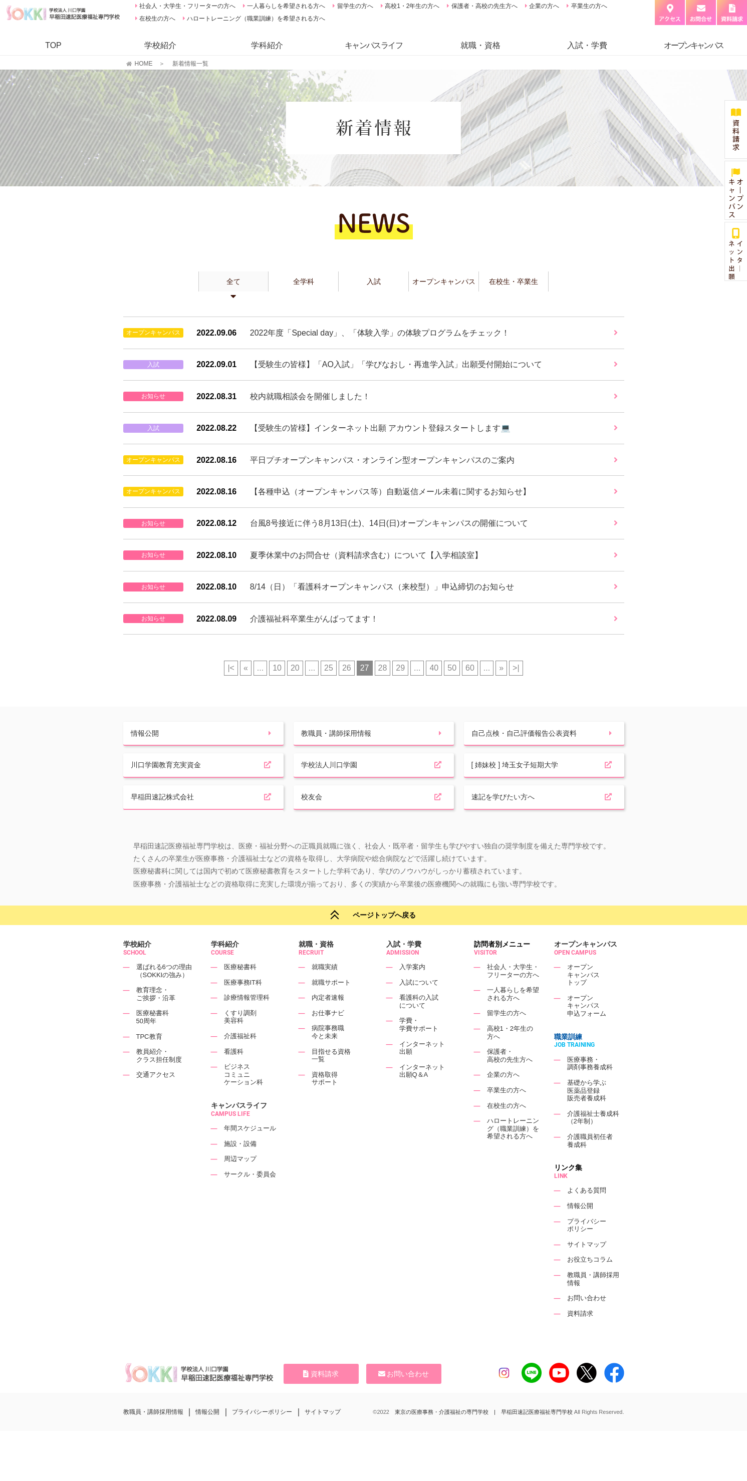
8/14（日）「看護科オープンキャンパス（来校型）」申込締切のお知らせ (382, 586)
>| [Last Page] (516, 668)
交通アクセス (155, 1097)
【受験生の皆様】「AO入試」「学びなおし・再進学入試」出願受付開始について (396, 364)
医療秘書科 (240, 990)
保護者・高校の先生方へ (483, 6)
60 (469, 668)
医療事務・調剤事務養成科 (590, 1086)
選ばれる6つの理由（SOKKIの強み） (164, 994)
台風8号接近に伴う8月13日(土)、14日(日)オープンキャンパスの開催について (389, 523)
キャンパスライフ (239, 1128)
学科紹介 (267, 45)
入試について (418, 1005)
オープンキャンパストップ (583, 997)
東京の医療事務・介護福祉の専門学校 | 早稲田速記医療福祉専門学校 (484, 1434)
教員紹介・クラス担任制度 (159, 1078)
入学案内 (412, 990)
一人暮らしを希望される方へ (285, 6)
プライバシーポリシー (586, 1248)
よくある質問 (586, 1213)
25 (328, 668)
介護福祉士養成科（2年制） (593, 1140)
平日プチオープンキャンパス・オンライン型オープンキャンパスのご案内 (382, 460)
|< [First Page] (230, 668)
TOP (53, 45)
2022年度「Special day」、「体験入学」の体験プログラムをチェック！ (380, 333)
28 (382, 668)
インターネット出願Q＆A (422, 1093)
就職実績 (325, 990)
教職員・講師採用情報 (153, 1434)
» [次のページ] (501, 668)
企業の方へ (543, 6)
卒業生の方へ (588, 6)
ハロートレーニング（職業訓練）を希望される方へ (255, 18)
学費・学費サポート (418, 1047)
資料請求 (580, 1336)
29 (400, 668)
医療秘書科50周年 (152, 1040)
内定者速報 (328, 1020)
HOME (144, 63)
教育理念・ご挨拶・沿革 (155, 1017)
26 (346, 668)
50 (451, 668)
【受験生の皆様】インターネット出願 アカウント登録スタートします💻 (380, 428)
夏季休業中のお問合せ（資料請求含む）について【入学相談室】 (366, 555)
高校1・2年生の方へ (411, 6)
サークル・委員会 (250, 1197)
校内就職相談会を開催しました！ (310, 396)
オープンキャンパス (585, 967)
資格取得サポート (325, 1101)
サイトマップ (586, 1267)
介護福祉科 (240, 1059)
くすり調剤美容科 (240, 1039)
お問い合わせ (586, 1321)
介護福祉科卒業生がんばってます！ (314, 619)
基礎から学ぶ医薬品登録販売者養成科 (586, 1113)
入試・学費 (587, 45)
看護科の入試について (418, 1024)
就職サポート (331, 1005)
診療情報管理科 (247, 1020)
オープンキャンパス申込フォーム (586, 1028)
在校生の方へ (156, 18)
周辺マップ (240, 1182)
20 (295, 668)
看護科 (233, 1074)
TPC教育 (149, 1059)
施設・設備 (240, 1166)
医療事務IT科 (243, 1005)
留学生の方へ (354, 6)
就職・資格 (480, 45)
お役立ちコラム (590, 1282)
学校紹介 (160, 45)
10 (277, 668)
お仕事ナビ (328, 1035)
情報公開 (580, 1229)
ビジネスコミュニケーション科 (243, 1097)
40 (433, 668)
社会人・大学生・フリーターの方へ (186, 6)
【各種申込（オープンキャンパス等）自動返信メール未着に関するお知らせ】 (390, 491)
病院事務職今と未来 (328, 1055)
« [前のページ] (245, 668)
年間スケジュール (250, 1151)
